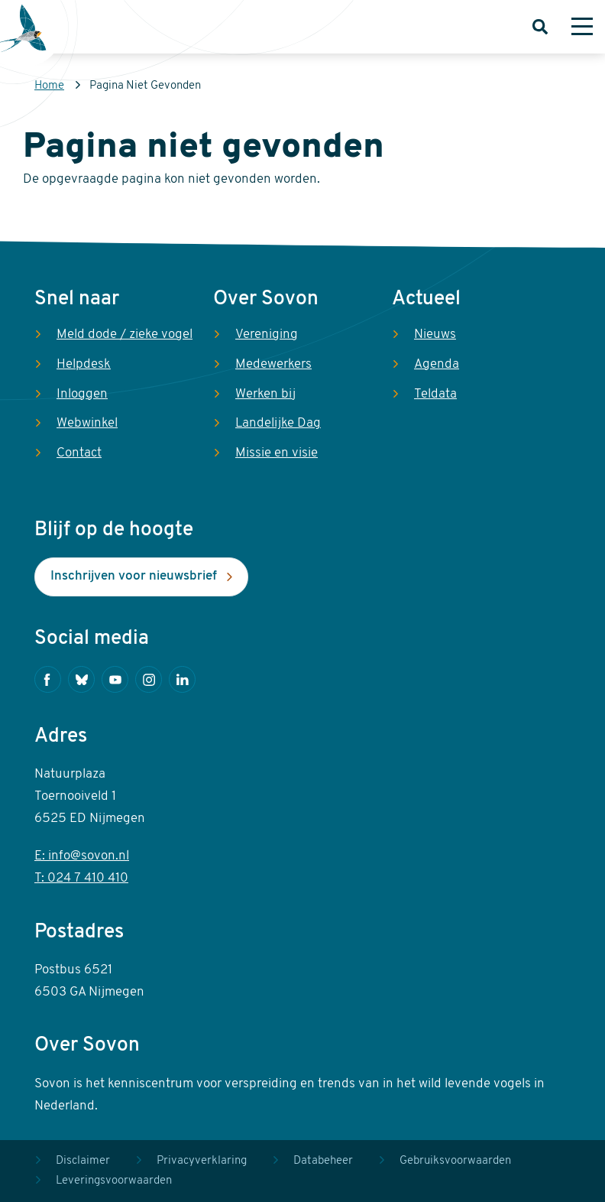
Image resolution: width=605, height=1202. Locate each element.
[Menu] (582, 26)
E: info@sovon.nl (81, 856)
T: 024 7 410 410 (81, 878)
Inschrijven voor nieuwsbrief (133, 576)
